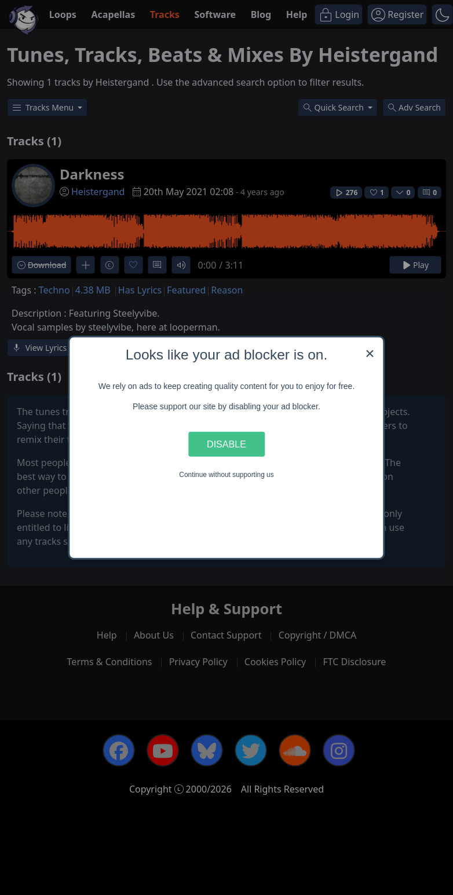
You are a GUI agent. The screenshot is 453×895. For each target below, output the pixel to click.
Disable (226, 444)
